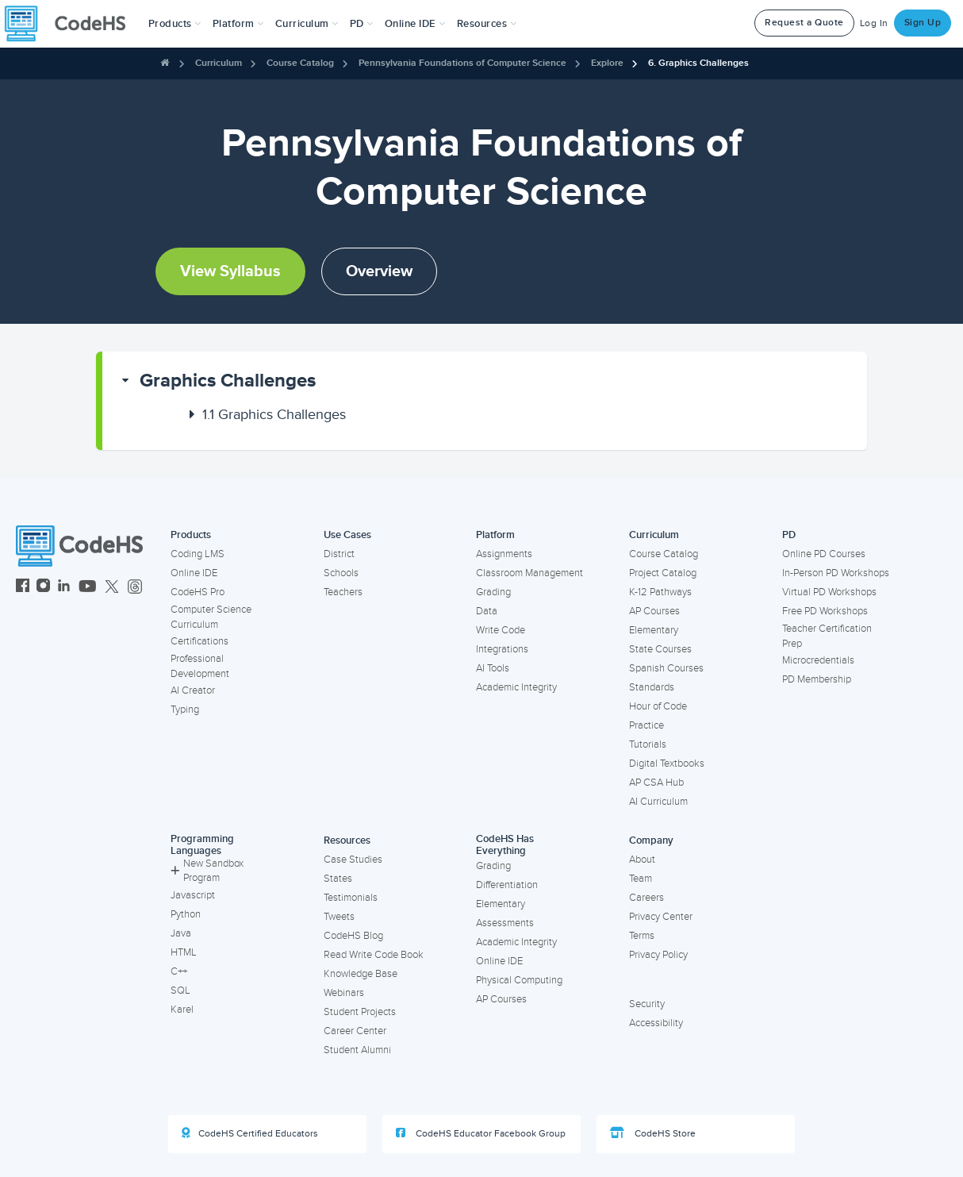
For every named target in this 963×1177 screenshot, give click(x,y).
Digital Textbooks (666, 763)
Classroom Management (529, 573)
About (642, 859)
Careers (646, 897)
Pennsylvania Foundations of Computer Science (462, 63)
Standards (651, 687)
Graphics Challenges (228, 380)
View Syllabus (230, 271)
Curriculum (218, 63)
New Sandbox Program (207, 871)
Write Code (500, 630)
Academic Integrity (516, 687)
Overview (379, 271)
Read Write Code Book (374, 954)
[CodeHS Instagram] (43, 588)
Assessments (505, 923)
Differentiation (507, 885)
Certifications (199, 641)
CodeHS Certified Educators (250, 1133)
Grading (493, 592)
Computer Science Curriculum (211, 617)
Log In (874, 23)
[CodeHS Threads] (135, 588)
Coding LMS (197, 554)
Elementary (653, 630)
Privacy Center (661, 916)
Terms (641, 935)
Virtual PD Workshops (829, 592)
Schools (341, 573)
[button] (175, 24)
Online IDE (194, 573)
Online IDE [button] (415, 23)
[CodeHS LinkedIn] (64, 588)
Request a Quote (804, 23)
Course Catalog (300, 63)
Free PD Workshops (825, 611)
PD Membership (816, 679)
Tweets (339, 916)
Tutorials (647, 744)
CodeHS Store (653, 1133)
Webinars (344, 993)
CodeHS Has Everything (505, 844)
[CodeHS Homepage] (71, 24)
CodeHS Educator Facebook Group (481, 1133)
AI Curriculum (658, 801)
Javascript (193, 895)
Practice (646, 725)
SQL (180, 990)
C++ (179, 971)
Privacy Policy (658, 954)
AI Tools (492, 668)
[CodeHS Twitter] (112, 588)
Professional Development (200, 666)
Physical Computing (519, 980)
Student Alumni (357, 1050)
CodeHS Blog (353, 935)
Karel (182, 1009)
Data (486, 611)
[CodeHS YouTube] (88, 588)
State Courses (660, 649)
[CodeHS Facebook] (22, 588)
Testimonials (351, 897)
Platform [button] (238, 23)
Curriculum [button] (307, 23)
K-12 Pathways (660, 592)
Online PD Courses (823, 554)
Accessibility (656, 1023)
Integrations (502, 649)
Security (647, 1004)
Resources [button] (487, 23)
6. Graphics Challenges (698, 63)
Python (186, 914)
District (339, 554)
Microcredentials (818, 660)
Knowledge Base (360, 973)
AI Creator (193, 690)
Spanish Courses (666, 668)
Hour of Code (658, 706)
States (338, 878)
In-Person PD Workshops (835, 573)
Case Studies (353, 859)
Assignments (504, 554)
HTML (184, 952)
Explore (607, 63)
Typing (185, 709)
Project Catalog (662, 573)
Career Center (355, 1031)
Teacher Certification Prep (827, 636)
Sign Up (923, 23)
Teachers (343, 592)
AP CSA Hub (656, 782)
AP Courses (654, 611)
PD (789, 534)
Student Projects (360, 1012)
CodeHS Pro (197, 592)
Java (181, 933)
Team (640, 878)
